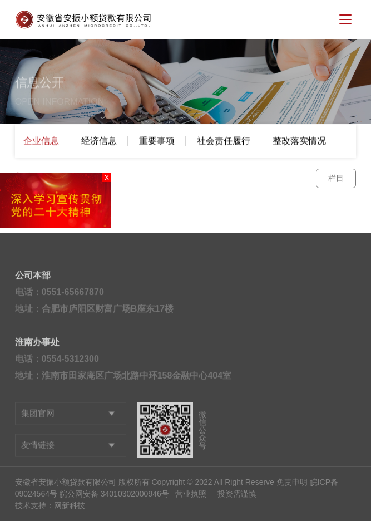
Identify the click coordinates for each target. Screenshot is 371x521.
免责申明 (292, 482)
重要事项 (157, 141)
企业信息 (41, 141)
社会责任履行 (223, 141)
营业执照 (190, 493)
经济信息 (99, 141)
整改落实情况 (299, 141)
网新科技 (69, 505)
